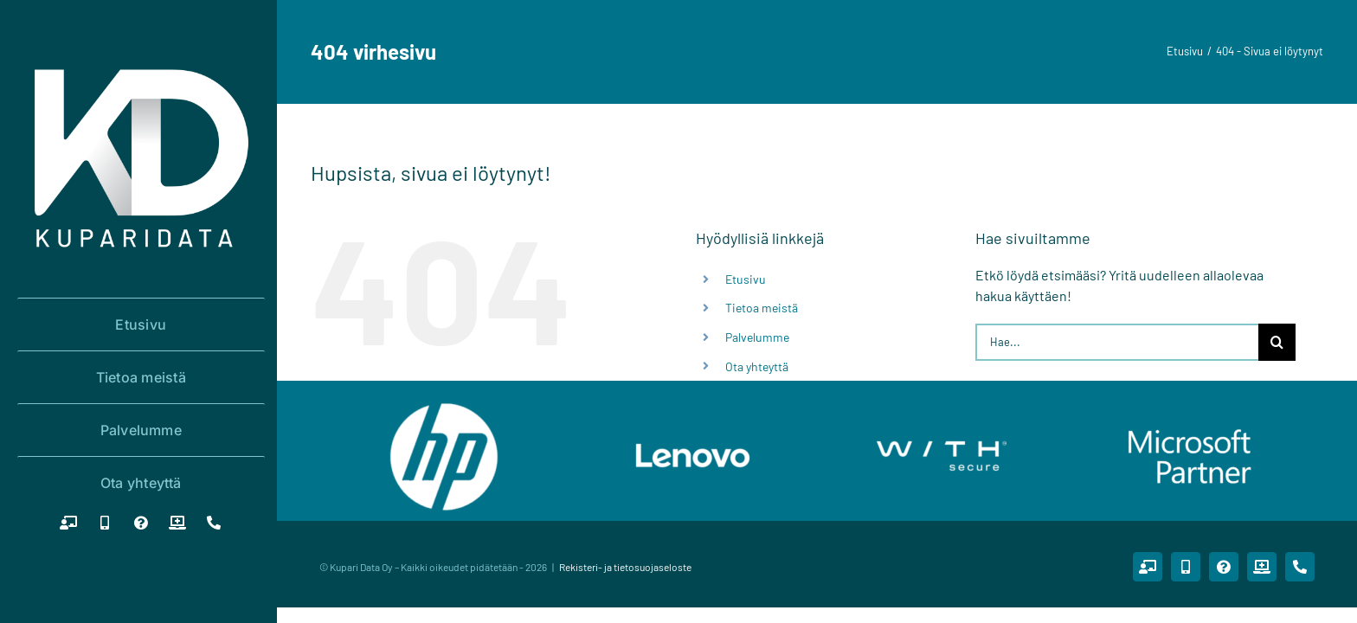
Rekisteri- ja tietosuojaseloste (625, 567)
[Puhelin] (214, 522)
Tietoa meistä (761, 307)
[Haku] (1277, 342)
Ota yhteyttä (756, 366)
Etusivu (745, 279)
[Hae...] (1116, 342)
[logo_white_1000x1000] (141, 56)
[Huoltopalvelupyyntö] (177, 522)
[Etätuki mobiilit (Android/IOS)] (105, 522)
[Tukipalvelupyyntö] (141, 522)
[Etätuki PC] (68, 522)
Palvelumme (757, 337)
